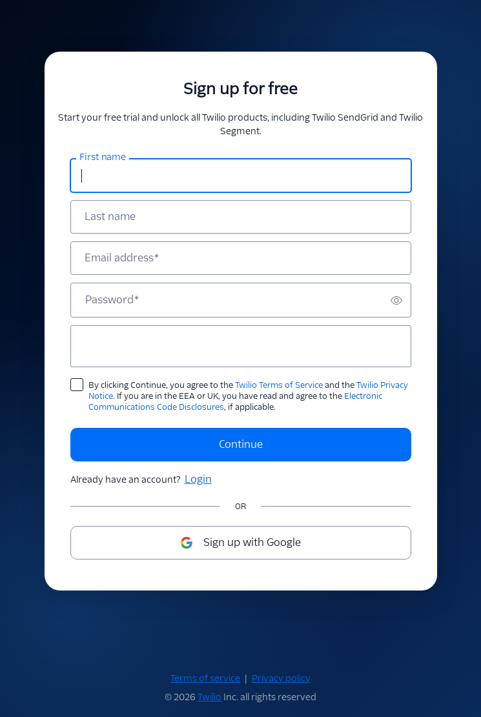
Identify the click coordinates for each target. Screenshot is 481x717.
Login (198, 479)
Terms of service (205, 678)
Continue (241, 444)
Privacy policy (281, 678)
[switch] (396, 300)
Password (112, 300)
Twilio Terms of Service (279, 384)
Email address (122, 258)
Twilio (209, 697)
